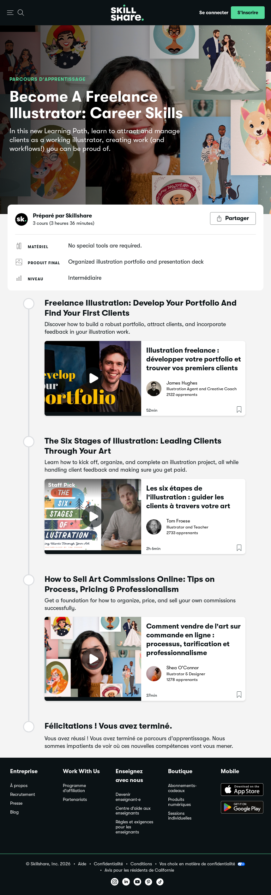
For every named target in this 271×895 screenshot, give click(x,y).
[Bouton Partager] (233, 218)
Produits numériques (179, 802)
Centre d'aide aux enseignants (133, 811)
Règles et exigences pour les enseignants (134, 827)
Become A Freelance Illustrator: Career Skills (96, 105)
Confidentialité (108, 864)
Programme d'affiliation (74, 788)
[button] (10, 13)
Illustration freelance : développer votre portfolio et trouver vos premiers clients (193, 359)
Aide (82, 864)
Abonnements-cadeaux (182, 788)
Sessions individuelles (179, 816)
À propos (18, 785)
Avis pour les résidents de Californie (139, 870)
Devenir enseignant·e (128, 797)
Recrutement (22, 794)
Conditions (141, 864)
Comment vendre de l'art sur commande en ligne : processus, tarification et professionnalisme (193, 639)
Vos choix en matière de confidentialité (202, 864)
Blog (14, 812)
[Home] (127, 12)
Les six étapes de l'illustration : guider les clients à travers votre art (188, 497)
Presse (16, 803)
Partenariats (75, 799)
